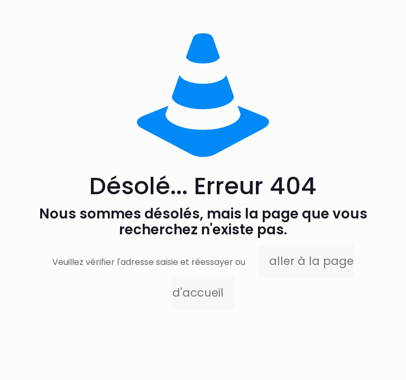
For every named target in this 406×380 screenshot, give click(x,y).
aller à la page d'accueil (263, 276)
